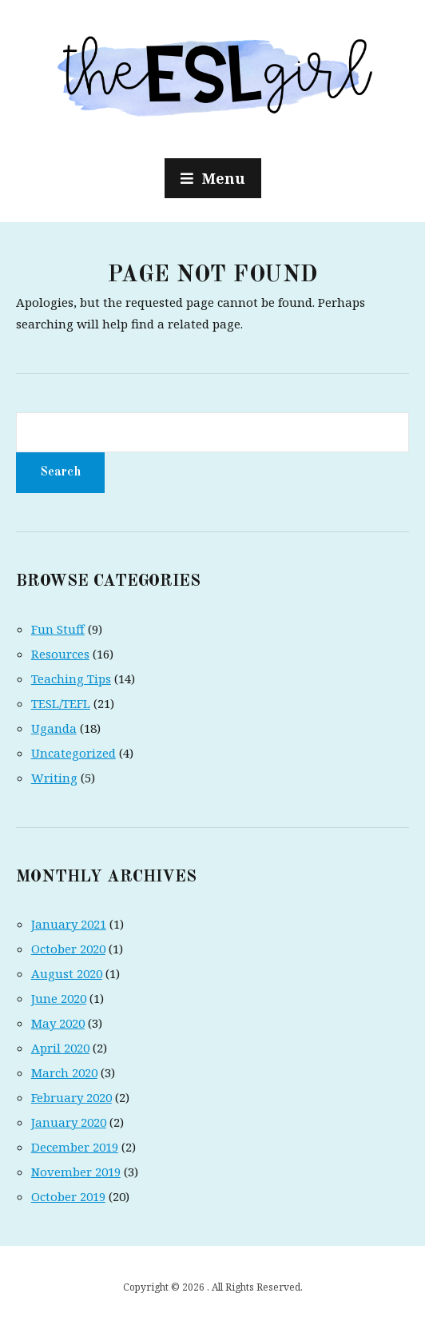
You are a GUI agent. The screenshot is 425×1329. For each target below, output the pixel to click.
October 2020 (68, 949)
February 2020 (71, 1097)
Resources (60, 654)
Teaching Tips (71, 678)
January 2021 (68, 924)
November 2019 (76, 1172)
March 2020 (64, 1072)
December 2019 (74, 1147)
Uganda (54, 728)
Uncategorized (73, 753)
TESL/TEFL (60, 703)
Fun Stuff (58, 629)
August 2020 (66, 973)
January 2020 (68, 1122)
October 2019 (68, 1196)
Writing (54, 778)
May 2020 (58, 1023)
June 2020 (58, 998)
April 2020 (60, 1048)
